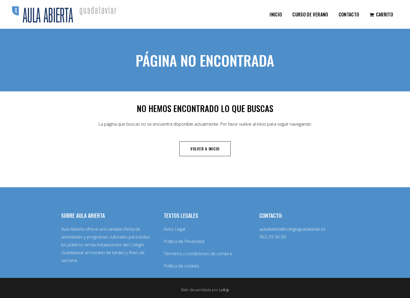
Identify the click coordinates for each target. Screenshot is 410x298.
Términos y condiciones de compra (198, 253)
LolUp (224, 289)
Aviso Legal (174, 229)
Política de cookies (181, 266)
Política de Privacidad (184, 241)
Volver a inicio (205, 148)
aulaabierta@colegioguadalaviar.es (292, 229)
